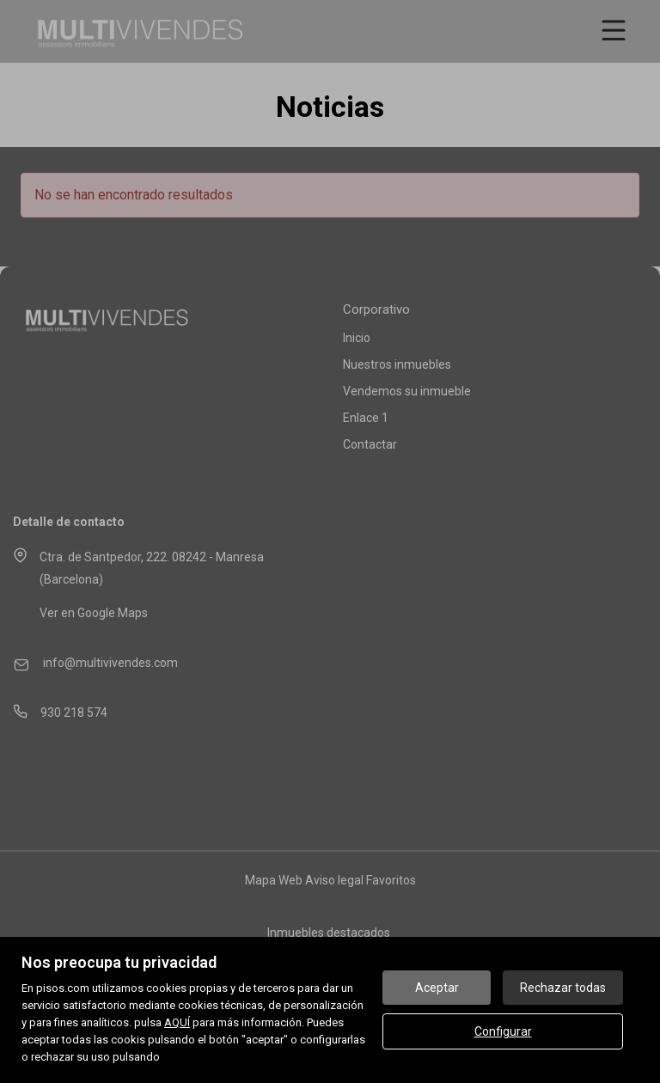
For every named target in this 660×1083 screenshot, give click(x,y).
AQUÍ (177, 1022)
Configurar (503, 1031)
